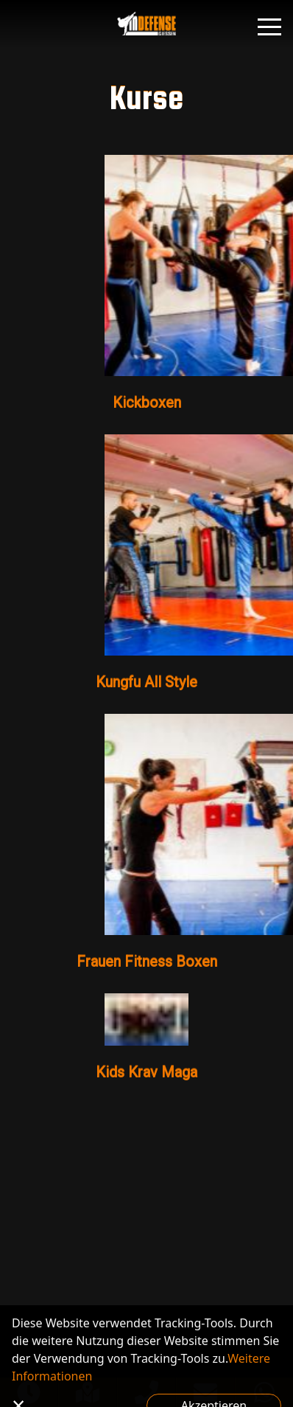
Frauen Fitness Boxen (147, 961)
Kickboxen (147, 402)
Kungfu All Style (146, 682)
